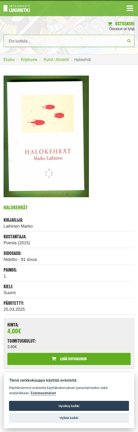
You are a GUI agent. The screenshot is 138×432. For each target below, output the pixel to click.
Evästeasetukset (43, 393)
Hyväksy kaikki (69, 406)
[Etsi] (129, 40)
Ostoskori (121, 23)
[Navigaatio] (129, 9)
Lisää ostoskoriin (69, 358)
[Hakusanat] (69, 41)
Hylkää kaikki (69, 418)
